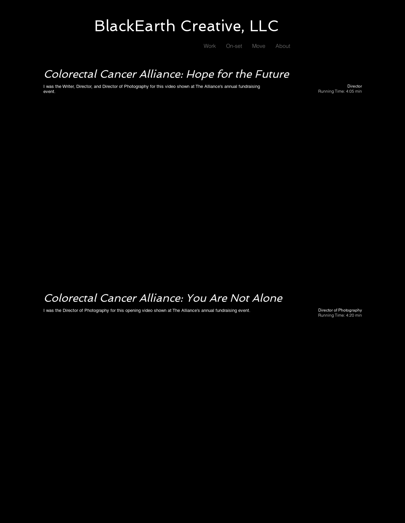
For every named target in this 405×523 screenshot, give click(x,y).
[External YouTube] (202, 193)
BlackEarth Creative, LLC (186, 26)
